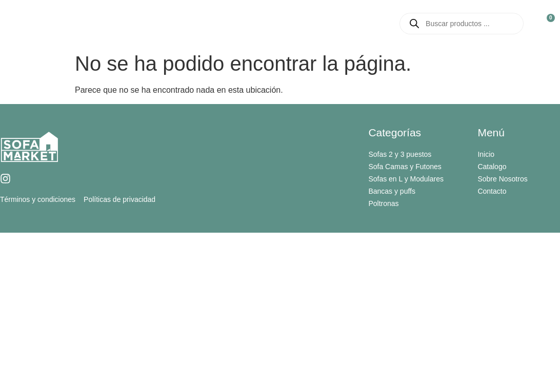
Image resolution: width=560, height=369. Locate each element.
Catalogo (292, 23)
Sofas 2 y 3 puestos (399, 154)
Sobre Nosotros (216, 23)
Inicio (154, 23)
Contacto (354, 23)
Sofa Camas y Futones (404, 166)
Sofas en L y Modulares (406, 179)
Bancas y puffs (391, 191)
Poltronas (383, 203)
